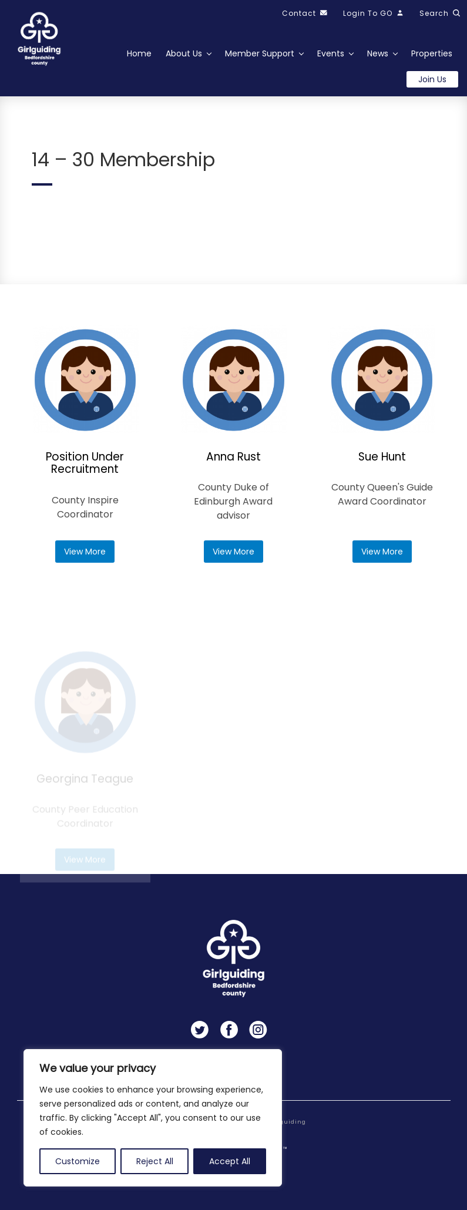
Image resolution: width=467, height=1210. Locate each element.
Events (330, 53)
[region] (152, 1118)
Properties (431, 53)
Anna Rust (233, 457)
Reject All (154, 1161)
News (377, 53)
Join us (432, 79)
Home (139, 53)
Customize (77, 1161)
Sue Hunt (382, 458)
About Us (184, 53)
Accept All (229, 1161)
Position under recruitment (85, 463)
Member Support (259, 53)
